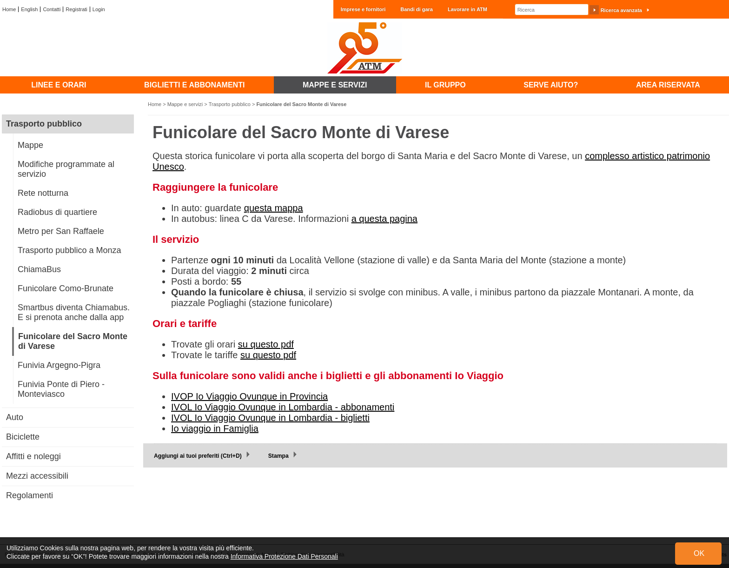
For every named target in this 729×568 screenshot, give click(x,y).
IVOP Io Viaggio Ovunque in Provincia (249, 396)
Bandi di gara (416, 9)
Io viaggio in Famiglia (214, 428)
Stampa (278, 456)
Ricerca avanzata (621, 10)
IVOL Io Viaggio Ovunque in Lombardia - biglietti (270, 418)
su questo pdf (266, 344)
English (29, 9)
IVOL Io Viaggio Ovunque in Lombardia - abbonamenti (282, 407)
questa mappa (273, 208)
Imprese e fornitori (363, 9)
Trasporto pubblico (230, 104)
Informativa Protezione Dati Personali (284, 556)
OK (699, 553)
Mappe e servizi (185, 104)
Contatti (51, 9)
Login (99, 9)
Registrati (76, 9)
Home (9, 9)
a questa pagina (384, 219)
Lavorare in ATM (467, 9)
